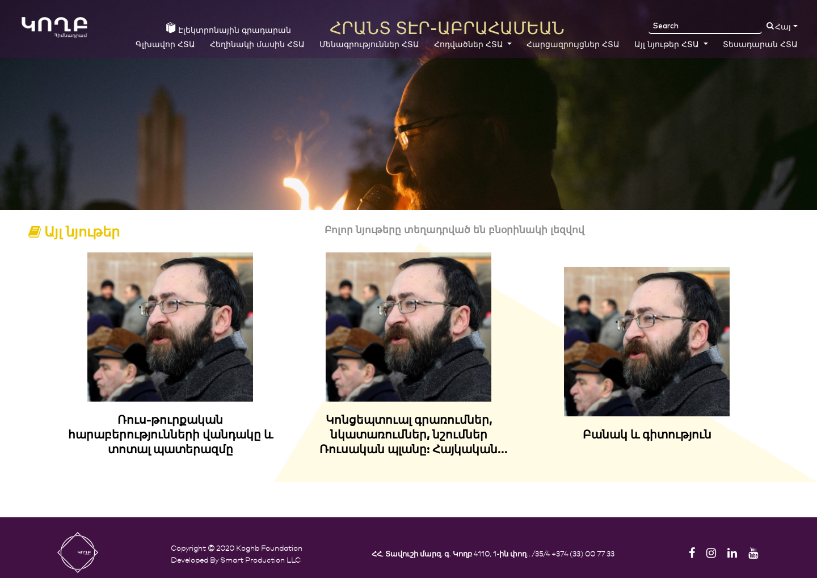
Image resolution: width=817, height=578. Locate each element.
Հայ (783, 27)
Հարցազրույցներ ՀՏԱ (573, 45)
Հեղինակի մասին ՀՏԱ (257, 45)
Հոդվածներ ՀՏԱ (470, 45)
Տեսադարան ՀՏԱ (760, 45)
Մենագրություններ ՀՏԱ (369, 45)
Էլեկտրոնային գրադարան (228, 28)
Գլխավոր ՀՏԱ (165, 45)
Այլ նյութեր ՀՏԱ (667, 45)
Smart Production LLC (260, 559)
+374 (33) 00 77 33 (582, 553)
